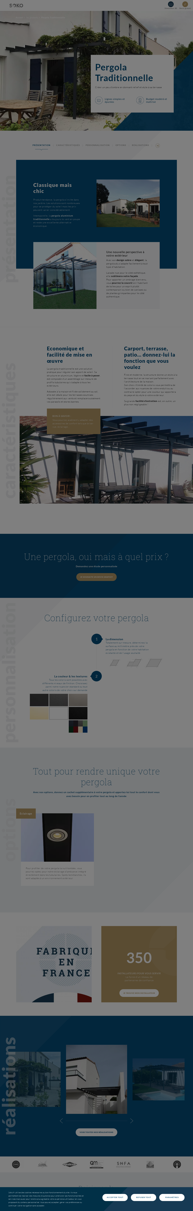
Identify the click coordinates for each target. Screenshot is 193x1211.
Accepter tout (115, 1197)
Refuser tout (143, 1197)
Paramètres (172, 1197)
